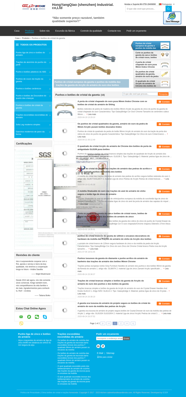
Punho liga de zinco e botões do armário (30, 53)
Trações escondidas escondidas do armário (32, 116)
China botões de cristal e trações (55, 392)
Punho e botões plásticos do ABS (31, 72)
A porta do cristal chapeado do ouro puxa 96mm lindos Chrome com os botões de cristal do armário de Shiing (147, 64)
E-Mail (100, 353)
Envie (126, 338)
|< (103, 323)
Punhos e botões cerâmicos (28, 88)
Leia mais (92, 114)
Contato (166, 102)
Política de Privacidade (30, 392)
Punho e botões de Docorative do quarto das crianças (31, 96)
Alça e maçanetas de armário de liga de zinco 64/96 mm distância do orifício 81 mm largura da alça (35, 342)
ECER (165, 392)
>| (133, 323)
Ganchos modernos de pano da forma (30, 132)
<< (109, 323)
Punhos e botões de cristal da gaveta (29, 106)
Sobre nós (45, 31)
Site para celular (105, 357)
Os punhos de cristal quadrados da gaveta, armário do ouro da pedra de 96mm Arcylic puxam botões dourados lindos (147, 74)
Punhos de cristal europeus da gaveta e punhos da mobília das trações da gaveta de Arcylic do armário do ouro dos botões (146, 45)
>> (127, 323)
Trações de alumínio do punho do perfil (31, 63)
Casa (17, 31)
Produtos (29, 31)
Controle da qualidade (91, 31)
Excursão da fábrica (65, 31)
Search (169, 9)
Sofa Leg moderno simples (28, 124)
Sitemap (110, 353)
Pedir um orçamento (136, 31)
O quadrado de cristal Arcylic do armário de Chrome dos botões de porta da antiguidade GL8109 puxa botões (146, 83)
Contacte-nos (114, 31)
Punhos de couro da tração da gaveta (29, 80)
